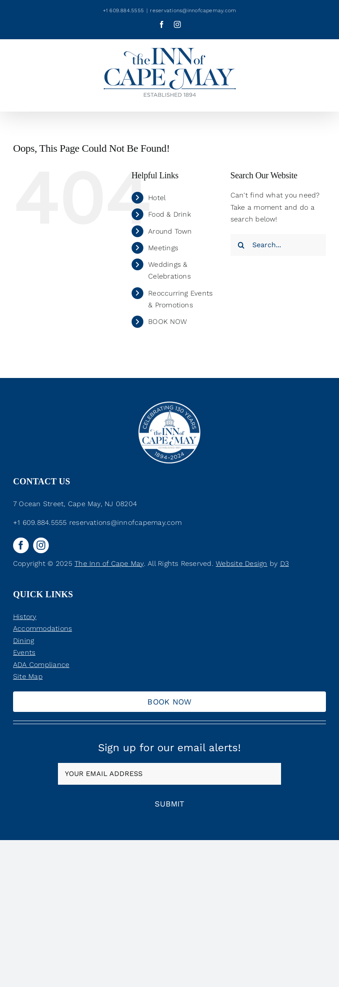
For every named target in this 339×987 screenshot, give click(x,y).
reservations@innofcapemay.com (193, 10)
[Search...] (278, 245)
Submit (169, 803)
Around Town (170, 231)
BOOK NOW (167, 321)
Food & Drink (169, 214)
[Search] (241, 245)
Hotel (157, 198)
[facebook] (21, 545)
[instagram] (41, 545)
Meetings (163, 248)
